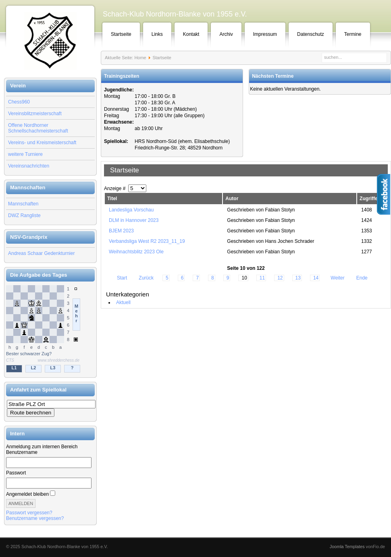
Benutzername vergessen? (35, 518)
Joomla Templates (347, 546)
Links (157, 34)
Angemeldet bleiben (27, 494)
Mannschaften (23, 204)
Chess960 (19, 102)
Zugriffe (369, 198)
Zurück (146, 278)
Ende (362, 278)
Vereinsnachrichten (28, 166)
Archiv (226, 34)
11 (262, 278)
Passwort (16, 473)
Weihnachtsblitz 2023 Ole (136, 252)
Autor (231, 198)
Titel (112, 198)
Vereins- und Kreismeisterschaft (42, 142)
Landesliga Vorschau (131, 210)
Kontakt (191, 34)
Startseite (121, 34)
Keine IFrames (50, 329)
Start (122, 278)
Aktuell (123, 302)
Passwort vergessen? (29, 513)
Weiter (337, 278)
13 (298, 278)
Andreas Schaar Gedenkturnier (41, 253)
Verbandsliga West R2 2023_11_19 (147, 241)
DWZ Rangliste (24, 215)
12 (280, 278)
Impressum (265, 34)
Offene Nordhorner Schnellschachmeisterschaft (38, 128)
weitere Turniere (25, 154)
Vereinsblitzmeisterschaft (35, 113)
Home (140, 57)
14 (315, 278)
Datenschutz (310, 34)
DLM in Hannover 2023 (133, 220)
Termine (353, 34)
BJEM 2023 (121, 231)
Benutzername (21, 452)
